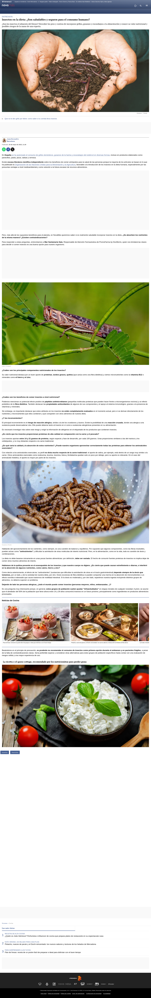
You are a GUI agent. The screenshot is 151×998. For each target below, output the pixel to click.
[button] (140, 5)
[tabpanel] (75, 943)
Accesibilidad (106, 993)
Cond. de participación (78, 993)
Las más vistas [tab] (8, 928)
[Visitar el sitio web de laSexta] (47, 984)
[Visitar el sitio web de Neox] (54, 984)
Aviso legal (44, 993)
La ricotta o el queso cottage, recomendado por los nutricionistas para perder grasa (44, 661)
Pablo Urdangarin (53, 1)
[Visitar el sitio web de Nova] (61, 984)
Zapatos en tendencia (20, 1)
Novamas (4, 923)
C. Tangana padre (43, 1)
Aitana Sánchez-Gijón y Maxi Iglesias (101, 1)
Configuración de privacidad (94, 993)
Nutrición (15, 752)
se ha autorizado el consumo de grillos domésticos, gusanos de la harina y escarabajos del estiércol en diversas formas (60, 155)
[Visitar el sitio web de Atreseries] (75, 984)
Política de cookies (66, 993)
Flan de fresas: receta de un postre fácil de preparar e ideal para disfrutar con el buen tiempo (43, 952)
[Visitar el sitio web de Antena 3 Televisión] (40, 984)
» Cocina (10, 923)
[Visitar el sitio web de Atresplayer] (104, 984)
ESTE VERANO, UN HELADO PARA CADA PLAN (22, 942)
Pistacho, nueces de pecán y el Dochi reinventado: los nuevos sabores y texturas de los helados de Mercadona (50, 944)
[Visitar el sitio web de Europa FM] (90, 984)
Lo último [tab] (81, 928)
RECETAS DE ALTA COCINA (15, 934)
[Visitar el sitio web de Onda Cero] (83, 984)
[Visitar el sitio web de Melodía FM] (97, 984)
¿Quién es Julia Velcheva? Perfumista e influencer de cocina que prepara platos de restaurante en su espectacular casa (54, 936)
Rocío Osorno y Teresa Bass (67, 1)
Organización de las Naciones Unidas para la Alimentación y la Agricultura (45, 165)
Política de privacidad (54, 993)
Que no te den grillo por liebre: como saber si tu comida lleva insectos (31, 119)
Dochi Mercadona (32, 1)
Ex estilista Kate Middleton (83, 1)
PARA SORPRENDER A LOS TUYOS (18, 950)
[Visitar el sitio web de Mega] (68, 984)
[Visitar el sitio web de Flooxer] (111, 984)
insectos (5, 752)
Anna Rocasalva (13, 139)
